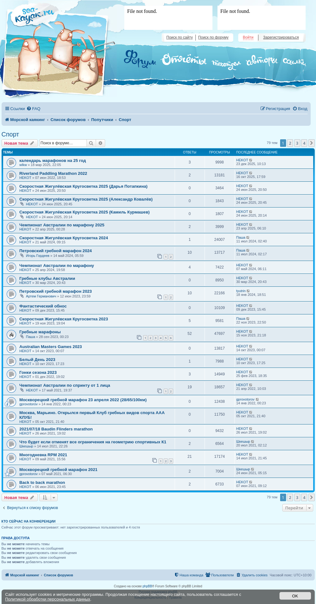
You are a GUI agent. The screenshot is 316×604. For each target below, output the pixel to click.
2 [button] (290, 143)
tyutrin (241, 291)
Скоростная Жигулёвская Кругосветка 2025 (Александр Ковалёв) (86, 199)
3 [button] (297, 143)
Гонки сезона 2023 (38, 372)
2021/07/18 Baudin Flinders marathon (56, 429)
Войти (248, 37)
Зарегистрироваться (281, 37)
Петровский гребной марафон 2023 (56, 291)
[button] (311, 143)
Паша (240, 237)
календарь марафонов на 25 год (53, 160)
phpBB (147, 586)
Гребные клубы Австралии (47, 278)
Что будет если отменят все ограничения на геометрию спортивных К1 (93, 442)
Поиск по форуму (213, 37)
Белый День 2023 (37, 359)
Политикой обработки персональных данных (47, 599)
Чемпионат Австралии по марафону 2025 (62, 225)
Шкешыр (26, 446)
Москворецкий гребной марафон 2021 (59, 469)
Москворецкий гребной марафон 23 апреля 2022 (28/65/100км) (83, 399)
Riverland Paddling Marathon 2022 (53, 173)
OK (295, 596)
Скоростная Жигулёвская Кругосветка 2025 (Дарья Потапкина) (84, 186)
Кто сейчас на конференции (29, 521)
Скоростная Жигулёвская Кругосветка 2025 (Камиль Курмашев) (85, 212)
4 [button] (304, 143)
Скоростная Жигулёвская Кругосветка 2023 (64, 319)
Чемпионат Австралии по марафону (57, 265)
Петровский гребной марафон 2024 (56, 250)
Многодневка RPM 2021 (43, 454)
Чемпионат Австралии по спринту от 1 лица (65, 385)
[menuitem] (33, 108)
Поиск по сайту (179, 37)
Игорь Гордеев (37, 256)
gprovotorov (29, 404)
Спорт (10, 134)
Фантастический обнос (43, 306)
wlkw (23, 165)
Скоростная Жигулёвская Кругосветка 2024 (64, 238)
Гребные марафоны (40, 332)
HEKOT (242, 160)
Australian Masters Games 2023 (51, 346)
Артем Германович (41, 296)
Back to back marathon (42, 482)
